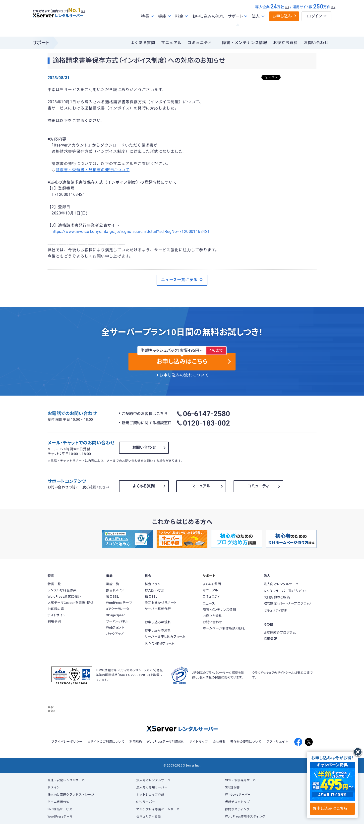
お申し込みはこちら (332, 808)
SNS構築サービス (60, 809)
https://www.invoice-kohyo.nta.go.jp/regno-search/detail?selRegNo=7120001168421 (131, 231)
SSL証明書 (232, 787)
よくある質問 (142, 43)
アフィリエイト (277, 741)
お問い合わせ (316, 43)
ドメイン (54, 787)
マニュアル (171, 43)
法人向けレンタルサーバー (155, 780)
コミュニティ (199, 43)
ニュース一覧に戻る (182, 280)
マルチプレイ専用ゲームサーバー (159, 809)
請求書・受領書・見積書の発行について (92, 170)
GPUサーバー (145, 802)
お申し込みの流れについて (184, 375)
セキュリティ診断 (148, 816)
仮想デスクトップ (237, 802)
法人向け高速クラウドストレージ (71, 794)
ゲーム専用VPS (58, 802)
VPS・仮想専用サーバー (242, 780)
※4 (333, 18)
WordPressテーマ (60, 816)
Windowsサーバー (238, 794)
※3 (287, 18)
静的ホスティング (237, 809)
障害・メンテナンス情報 (244, 43)
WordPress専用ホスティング (245, 816)
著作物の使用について (245, 741)
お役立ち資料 (285, 43)
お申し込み (282, 26)
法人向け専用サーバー (151, 787)
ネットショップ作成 (150, 794)
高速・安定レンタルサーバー (68, 780)
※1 (89, 20)
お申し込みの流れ (208, 27)
